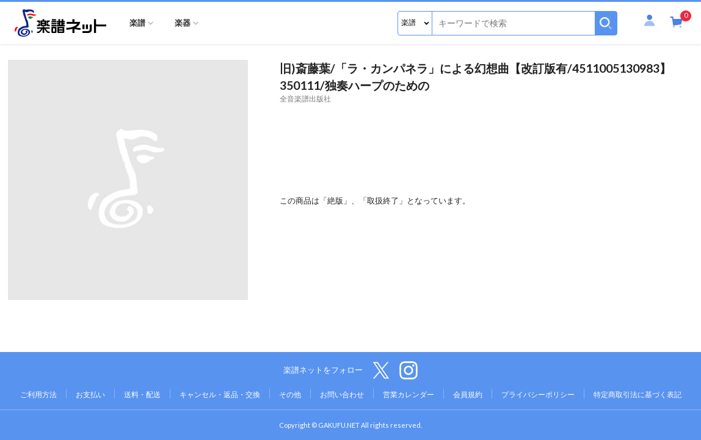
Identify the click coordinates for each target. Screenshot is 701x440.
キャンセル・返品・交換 (220, 394)
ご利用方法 (38, 394)
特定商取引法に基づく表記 (637, 394)
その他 (290, 394)
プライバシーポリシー (538, 394)
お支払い (90, 394)
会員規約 (467, 394)
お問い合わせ (342, 394)
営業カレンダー (408, 394)
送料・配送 (142, 394)
